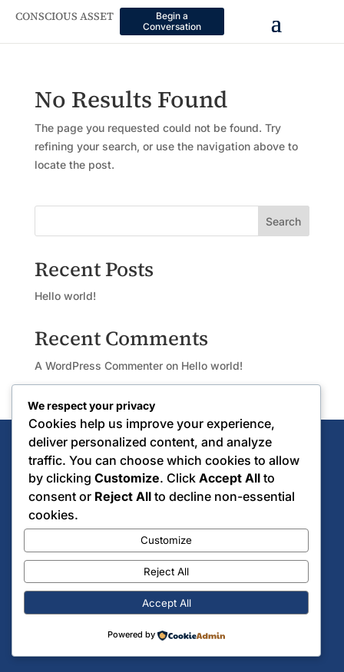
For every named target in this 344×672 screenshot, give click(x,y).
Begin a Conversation (172, 21)
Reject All (166, 571)
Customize (166, 540)
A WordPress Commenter (99, 365)
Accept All (166, 603)
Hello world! (65, 295)
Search (283, 221)
